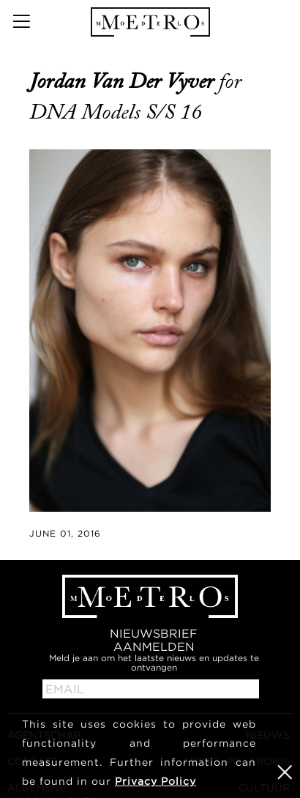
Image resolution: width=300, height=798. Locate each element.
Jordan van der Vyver (124, 81)
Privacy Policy (155, 780)
